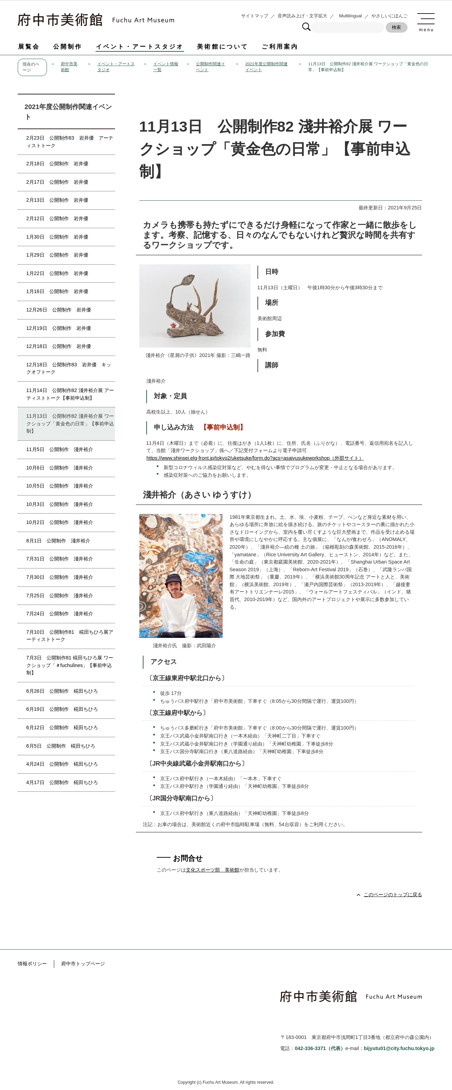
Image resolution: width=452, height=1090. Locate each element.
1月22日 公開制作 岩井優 (57, 273)
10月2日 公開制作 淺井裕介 (59, 522)
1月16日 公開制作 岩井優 (57, 291)
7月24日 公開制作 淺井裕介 (59, 613)
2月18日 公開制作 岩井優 (57, 163)
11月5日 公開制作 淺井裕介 (59, 449)
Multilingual (350, 15)
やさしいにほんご (389, 15)
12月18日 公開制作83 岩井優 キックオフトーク (68, 368)
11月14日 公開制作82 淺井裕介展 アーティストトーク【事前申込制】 (70, 394)
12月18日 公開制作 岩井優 (58, 346)
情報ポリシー (32, 963)
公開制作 (68, 46)
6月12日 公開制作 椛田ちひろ (62, 727)
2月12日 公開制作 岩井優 (57, 218)
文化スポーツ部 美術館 (212, 870)
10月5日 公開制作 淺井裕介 (59, 486)
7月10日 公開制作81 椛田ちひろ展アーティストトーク (69, 635)
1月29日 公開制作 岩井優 (57, 255)
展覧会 (29, 46)
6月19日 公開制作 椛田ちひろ (62, 709)
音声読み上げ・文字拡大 (302, 15)
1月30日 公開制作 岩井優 (57, 237)
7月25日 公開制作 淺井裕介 (59, 595)
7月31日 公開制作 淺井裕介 (59, 558)
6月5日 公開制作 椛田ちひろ (60, 746)
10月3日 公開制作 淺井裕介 (59, 504)
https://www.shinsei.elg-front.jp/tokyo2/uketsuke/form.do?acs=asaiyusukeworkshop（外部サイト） (255, 458)
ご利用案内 (280, 46)
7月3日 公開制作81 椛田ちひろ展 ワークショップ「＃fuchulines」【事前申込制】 (69, 665)
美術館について (222, 46)
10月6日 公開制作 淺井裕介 (59, 468)
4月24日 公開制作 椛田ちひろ (62, 764)
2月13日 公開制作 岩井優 (57, 200)
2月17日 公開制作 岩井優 (57, 182)
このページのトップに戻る (393, 894)
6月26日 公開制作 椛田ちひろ (62, 691)
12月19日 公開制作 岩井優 (58, 328)
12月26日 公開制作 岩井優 (58, 310)
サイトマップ (254, 15)
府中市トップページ (83, 963)
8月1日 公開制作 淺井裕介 (58, 540)
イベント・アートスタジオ (140, 46)
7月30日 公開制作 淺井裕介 (59, 577)
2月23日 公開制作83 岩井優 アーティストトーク (69, 141)
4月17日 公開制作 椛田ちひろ (62, 782)
